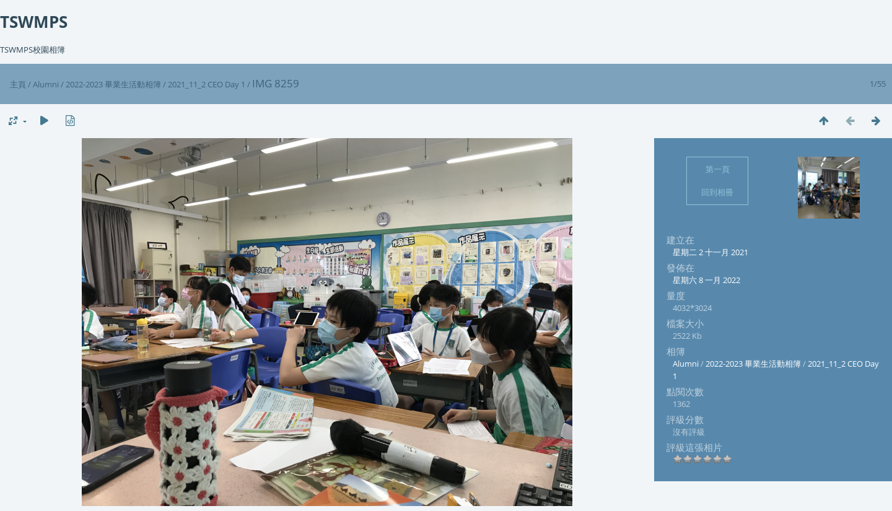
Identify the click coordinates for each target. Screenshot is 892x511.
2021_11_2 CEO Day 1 (206, 84)
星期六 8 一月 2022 (706, 280)
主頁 (18, 84)
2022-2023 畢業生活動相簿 (113, 84)
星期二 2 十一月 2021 (710, 252)
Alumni (46, 84)
